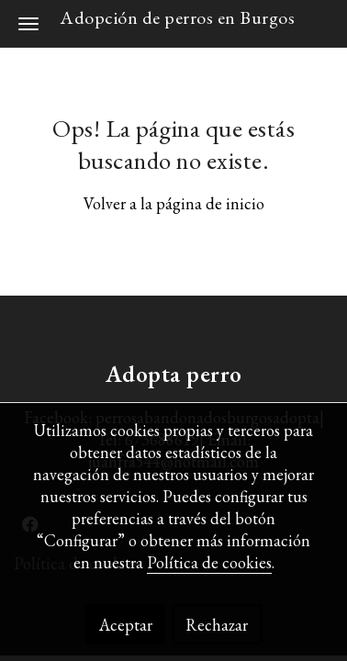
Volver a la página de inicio (174, 203)
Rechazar (216, 624)
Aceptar (125, 624)
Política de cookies (209, 562)
